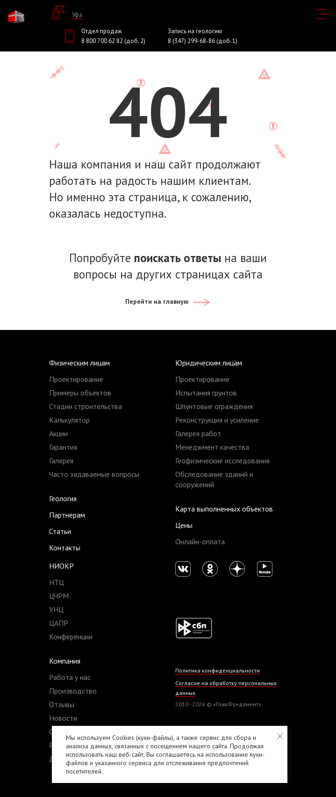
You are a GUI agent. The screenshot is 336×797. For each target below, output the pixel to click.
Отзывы (61, 704)
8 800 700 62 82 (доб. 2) (113, 41)
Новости (63, 718)
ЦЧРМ (59, 595)
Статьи (60, 531)
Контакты (64, 547)
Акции (58, 433)
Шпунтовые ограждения (214, 406)
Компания (64, 660)
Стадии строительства (85, 406)
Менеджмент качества (212, 447)
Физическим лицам (79, 362)
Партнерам (67, 514)
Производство (73, 690)
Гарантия (63, 447)
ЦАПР (58, 623)
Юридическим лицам (208, 362)
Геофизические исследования (222, 460)
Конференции (71, 636)
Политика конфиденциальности (217, 670)
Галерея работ (198, 433)
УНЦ (56, 609)
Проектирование (76, 379)
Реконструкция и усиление (217, 419)
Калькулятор (69, 419)
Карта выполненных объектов (224, 508)
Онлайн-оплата (200, 541)
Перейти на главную (168, 301)
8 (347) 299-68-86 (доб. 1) (202, 41)
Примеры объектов (80, 392)
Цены (184, 525)
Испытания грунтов (206, 392)
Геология (63, 498)
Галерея (61, 460)
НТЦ (56, 582)
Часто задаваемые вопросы (94, 474)
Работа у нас (70, 677)
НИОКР (61, 565)
